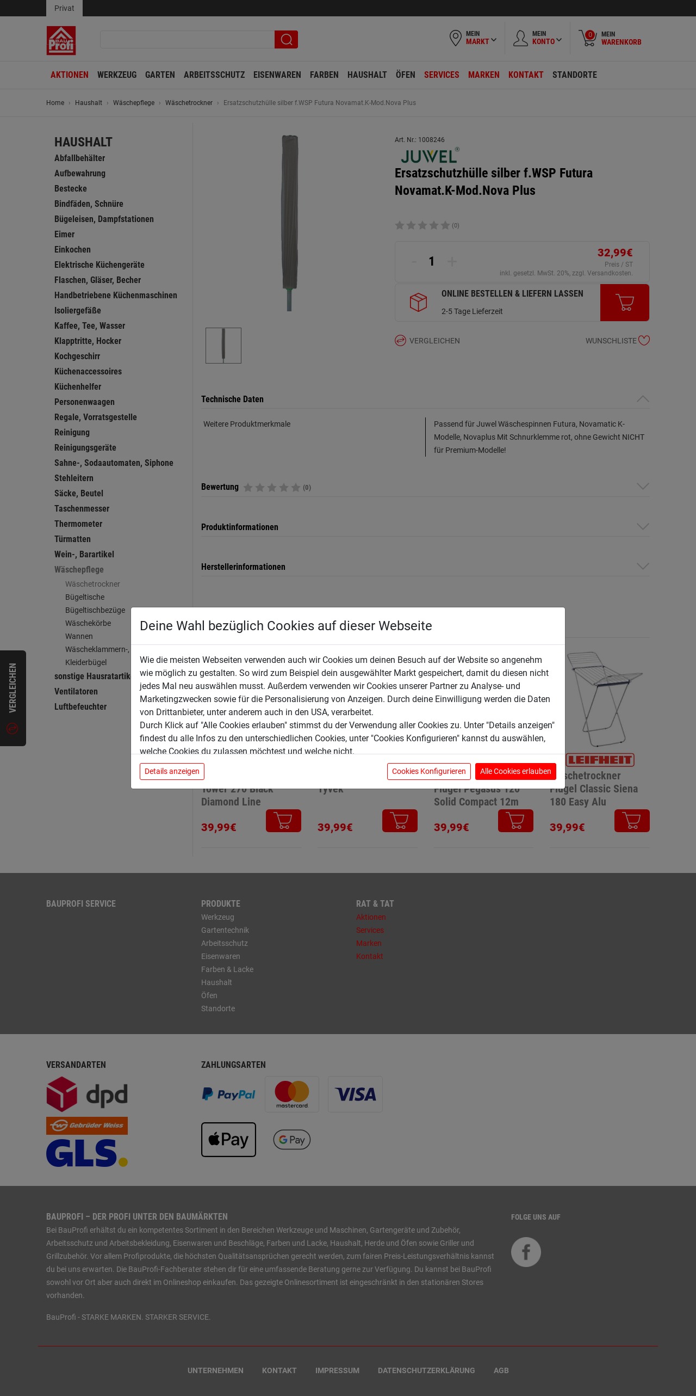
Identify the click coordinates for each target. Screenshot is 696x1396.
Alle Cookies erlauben (515, 771)
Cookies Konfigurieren (429, 771)
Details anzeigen (172, 771)
